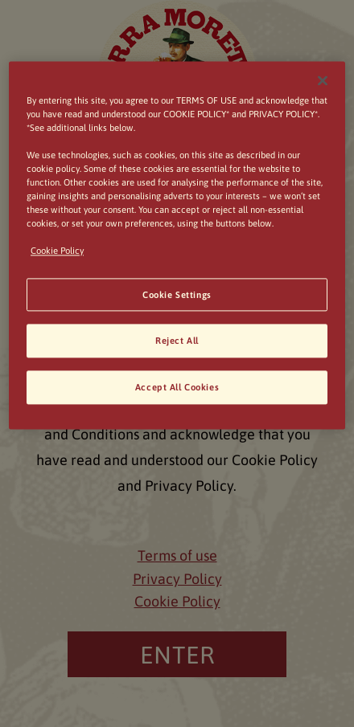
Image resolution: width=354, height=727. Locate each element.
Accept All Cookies (177, 387)
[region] (177, 245)
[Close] (322, 80)
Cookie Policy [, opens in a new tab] (57, 251)
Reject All (177, 341)
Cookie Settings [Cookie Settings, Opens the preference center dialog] (177, 294)
